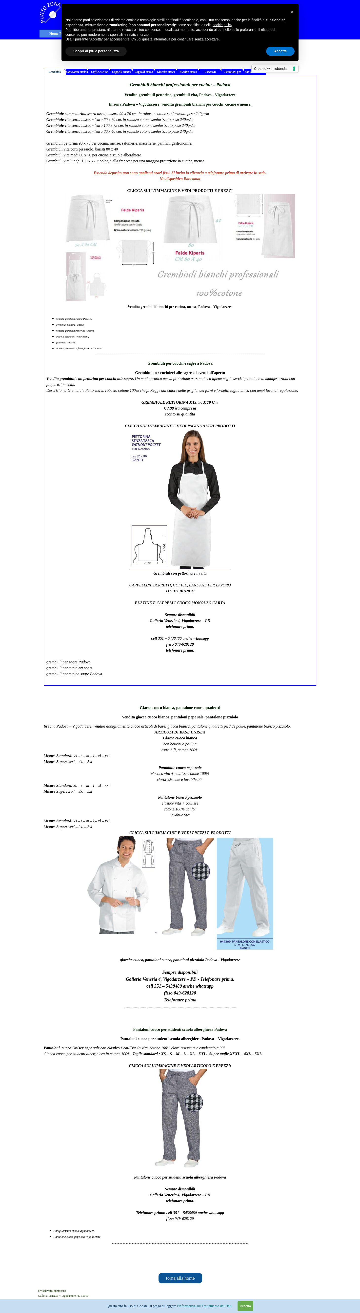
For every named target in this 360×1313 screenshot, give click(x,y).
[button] (292, 12)
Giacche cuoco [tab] (166, 72)
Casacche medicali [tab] (210, 72)
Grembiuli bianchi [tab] (55, 72)
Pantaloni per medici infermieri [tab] (232, 72)
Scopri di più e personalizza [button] (96, 51)
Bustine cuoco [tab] (188, 72)
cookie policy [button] (222, 25)
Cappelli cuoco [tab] (144, 72)
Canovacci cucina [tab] (77, 72)
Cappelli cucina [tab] (121, 72)
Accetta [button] (280, 51)
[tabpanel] (180, 380)
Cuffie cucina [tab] (99, 72)
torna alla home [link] (180, 1278)
